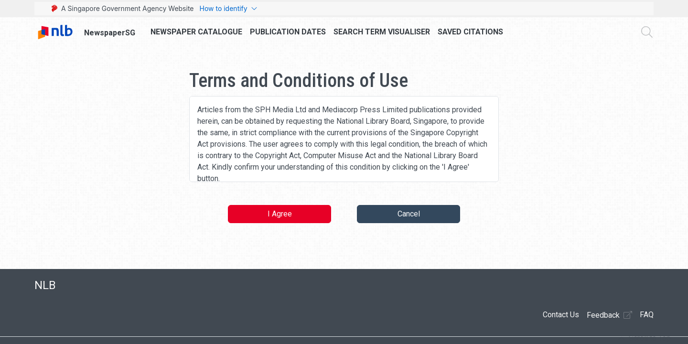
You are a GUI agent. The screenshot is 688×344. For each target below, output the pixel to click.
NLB (45, 285)
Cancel (409, 213)
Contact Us (561, 314)
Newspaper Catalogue (196, 31)
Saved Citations (470, 31)
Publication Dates (288, 31)
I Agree (280, 213)
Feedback (609, 315)
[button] (644, 338)
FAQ (647, 314)
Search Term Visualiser (381, 31)
